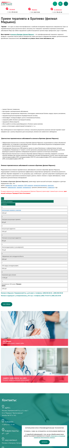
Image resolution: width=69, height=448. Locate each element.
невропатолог (12, 187)
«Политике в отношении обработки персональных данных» (49, 436)
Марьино (34, 9)
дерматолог (8, 185)
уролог (15, 185)
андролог (30, 185)
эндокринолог (27, 187)
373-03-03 (12, 12)
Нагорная (12, 9)
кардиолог (44, 185)
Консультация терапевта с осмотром (11, 210)
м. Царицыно (58, 9)
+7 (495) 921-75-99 (8, 424)
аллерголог (37, 185)
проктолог (51, 185)
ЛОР (25, 185)
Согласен (44, 442)
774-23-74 (57, 12)
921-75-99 (34, 12)
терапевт (19, 187)
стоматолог (51, 187)
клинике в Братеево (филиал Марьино (22, 34)
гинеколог (20, 185)
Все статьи (6, 304)
